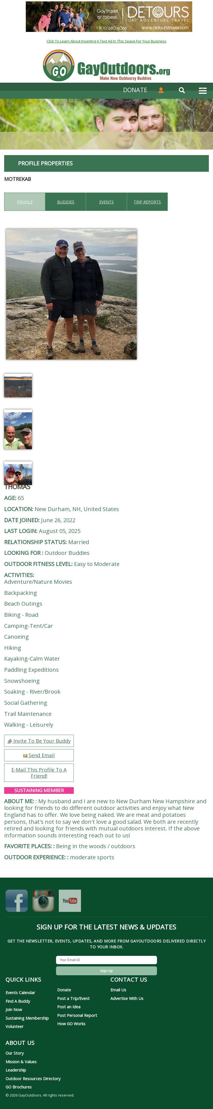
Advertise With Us (126, 998)
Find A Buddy (18, 1001)
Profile (25, 201)
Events (106, 201)
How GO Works (71, 1023)
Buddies (65, 201)
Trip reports (147, 201)
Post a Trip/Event (73, 998)
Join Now (14, 1009)
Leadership (16, 1070)
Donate (64, 989)
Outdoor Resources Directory (33, 1078)
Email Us (118, 989)
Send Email (39, 755)
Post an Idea (68, 1006)
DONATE (135, 89)
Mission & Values (21, 1061)
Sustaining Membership (27, 1018)
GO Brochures (19, 1087)
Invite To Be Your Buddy (39, 740)
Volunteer (15, 1026)
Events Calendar (20, 992)
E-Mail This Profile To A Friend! (39, 772)
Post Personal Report (77, 1015)
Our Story (15, 1053)
